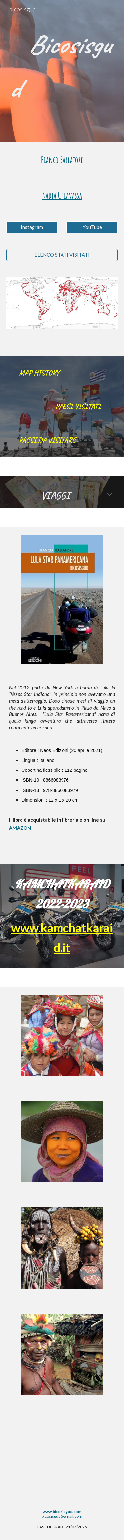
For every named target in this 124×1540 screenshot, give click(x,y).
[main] (62, 66)
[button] (110, 495)
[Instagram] (32, 227)
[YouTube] (92, 227)
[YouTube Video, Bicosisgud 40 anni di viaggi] (62, 1455)
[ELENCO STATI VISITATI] (62, 254)
